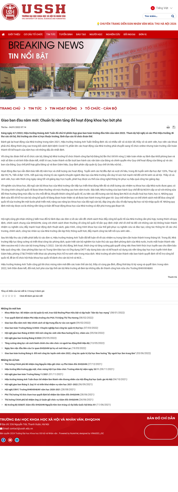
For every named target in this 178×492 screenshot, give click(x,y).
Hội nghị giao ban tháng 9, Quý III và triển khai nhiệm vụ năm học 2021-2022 (41, 431)
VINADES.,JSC (97, 480)
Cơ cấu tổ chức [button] (33, 34)
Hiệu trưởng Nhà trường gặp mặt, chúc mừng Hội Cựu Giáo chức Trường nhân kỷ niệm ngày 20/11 (52, 416)
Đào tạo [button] (81, 34)
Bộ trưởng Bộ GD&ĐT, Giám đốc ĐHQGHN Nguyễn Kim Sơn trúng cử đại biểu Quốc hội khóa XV (50, 451)
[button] (159, 8)
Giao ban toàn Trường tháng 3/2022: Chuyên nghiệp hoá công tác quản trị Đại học (44, 374)
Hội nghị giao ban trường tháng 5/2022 (23, 385)
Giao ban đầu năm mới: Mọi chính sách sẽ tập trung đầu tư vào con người (40, 369)
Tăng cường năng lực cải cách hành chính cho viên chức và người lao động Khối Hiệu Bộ (47, 390)
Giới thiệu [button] (14, 34)
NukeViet (74, 480)
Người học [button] (96, 34)
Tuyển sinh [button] (66, 34)
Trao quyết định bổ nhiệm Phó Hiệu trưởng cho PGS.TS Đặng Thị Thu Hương (41, 364)
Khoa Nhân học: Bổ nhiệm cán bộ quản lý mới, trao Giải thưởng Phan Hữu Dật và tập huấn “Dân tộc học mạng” (57, 359)
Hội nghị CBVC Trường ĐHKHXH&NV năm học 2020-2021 (32, 436)
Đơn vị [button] (142, 34)
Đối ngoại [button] (129, 34)
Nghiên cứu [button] (113, 34)
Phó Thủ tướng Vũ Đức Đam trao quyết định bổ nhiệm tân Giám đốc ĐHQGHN (42, 441)
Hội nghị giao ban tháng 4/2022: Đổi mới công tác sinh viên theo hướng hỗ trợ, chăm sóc (47, 379)
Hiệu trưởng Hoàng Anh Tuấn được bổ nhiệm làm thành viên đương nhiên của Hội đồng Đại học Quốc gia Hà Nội (58, 426)
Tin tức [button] (50, 34)
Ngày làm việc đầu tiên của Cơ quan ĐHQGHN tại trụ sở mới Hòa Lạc (38, 395)
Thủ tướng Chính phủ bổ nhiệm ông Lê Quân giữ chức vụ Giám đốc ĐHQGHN (41, 446)
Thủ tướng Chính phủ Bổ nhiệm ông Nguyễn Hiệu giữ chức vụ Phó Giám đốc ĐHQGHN (46, 411)
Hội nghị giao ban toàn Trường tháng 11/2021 (26, 421)
